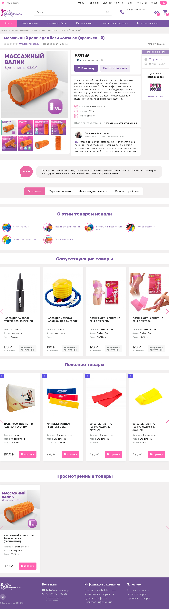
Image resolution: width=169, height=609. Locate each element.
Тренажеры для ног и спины (26, 239)
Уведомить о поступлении (27, 348)
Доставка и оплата (138, 590)
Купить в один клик (115, 68)
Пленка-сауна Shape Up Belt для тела (148, 320)
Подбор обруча (30, 23)
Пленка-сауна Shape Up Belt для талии (105, 320)
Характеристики (60, 191)
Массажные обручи (57, 23)
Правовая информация (98, 602)
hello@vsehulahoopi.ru (57, 590)
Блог (130, 2)
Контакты (142, 2)
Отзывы (159, 3)
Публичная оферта (95, 598)
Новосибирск (10, 3)
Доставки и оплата (113, 2)
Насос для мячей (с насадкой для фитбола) (62, 320)
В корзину (86, 68)
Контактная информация (99, 594)
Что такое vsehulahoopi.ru (99, 590)
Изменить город (155, 96)
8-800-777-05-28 (136, 10)
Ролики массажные (64, 239)
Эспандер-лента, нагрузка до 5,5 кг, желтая (144, 427)
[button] (167, 311)
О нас (81, 2)
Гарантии (94, 2)
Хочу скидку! (155, 59)
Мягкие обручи (84, 23)
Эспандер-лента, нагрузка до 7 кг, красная (101, 427)
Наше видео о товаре (93, 191)
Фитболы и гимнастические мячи (109, 228)
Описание (34, 191)
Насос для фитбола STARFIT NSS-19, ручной (18, 320)
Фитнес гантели (21, 227)
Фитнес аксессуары (146, 227)
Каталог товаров (136, 594)
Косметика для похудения (114, 23)
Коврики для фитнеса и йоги (68, 227)
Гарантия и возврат (138, 598)
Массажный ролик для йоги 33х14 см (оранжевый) (19, 538)
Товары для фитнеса (147, 23)
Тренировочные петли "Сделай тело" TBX (18, 425)
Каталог (9, 23)
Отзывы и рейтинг (127, 191)
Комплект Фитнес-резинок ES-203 (59, 425)
